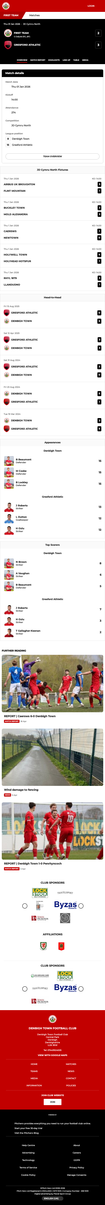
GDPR (77, 1160)
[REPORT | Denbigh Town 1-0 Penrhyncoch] (52, 831)
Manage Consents (76, 1175)
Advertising (28, 1152)
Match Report (37, 60)
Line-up (66, 60)
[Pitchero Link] (52, 1118)
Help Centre (28, 1145)
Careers (77, 1152)
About (76, 1145)
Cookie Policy (28, 1175)
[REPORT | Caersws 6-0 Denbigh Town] (52, 683)
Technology (28, 1160)
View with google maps (52, 1055)
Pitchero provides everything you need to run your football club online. (52, 1123)
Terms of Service (28, 1167)
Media (85, 60)
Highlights (54, 60)
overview (22, 60)
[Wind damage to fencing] (52, 757)
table (76, 60)
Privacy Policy (76, 1167)
